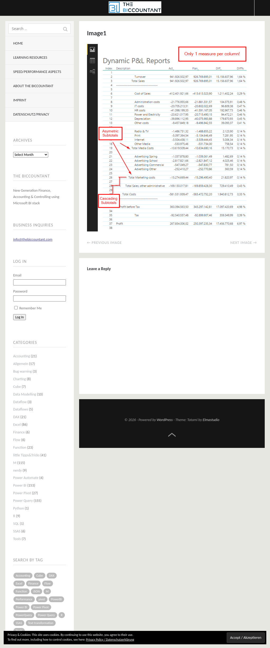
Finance (19, 432)
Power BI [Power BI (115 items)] (21, 607)
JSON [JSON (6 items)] (36, 591)
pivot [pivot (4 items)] (41, 599)
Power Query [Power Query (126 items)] (46, 615)
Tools (17, 539)
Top (172, 435)
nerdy (17, 470)
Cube (17, 386)
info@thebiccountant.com (32, 239)
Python (18, 508)
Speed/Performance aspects (37, 72)
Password (20, 291)
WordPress (165, 420)
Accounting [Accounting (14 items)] (23, 575)
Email (17, 275)
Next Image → (243, 242)
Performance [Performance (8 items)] (24, 599)
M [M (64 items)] (47, 591)
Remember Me (30, 308)
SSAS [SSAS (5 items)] (19, 623)
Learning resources (30, 57)
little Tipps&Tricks (26, 455)
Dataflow (20, 402)
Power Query (23, 500)
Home (18, 43)
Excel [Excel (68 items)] (19, 583)
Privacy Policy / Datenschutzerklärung (110, 639)
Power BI (19, 485)
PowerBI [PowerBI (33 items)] (56, 599)
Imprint (19, 100)
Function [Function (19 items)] (21, 591)
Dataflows (20, 409)
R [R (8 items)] (62, 615)
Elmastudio (211, 420)
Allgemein (20, 364)
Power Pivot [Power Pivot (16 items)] (41, 607)
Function (19, 447)
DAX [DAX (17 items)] (51, 575)
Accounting (21, 356)
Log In (19, 317)
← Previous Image (104, 242)
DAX (16, 417)
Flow (16, 440)
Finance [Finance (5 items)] (33, 583)
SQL (16, 523)
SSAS (16, 531)
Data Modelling (24, 394)
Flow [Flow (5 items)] (48, 583)
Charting (19, 379)
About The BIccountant (33, 86)
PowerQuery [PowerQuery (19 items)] (24, 615)
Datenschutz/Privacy (31, 114)
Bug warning (22, 371)
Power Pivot (22, 493)
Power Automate (25, 478)
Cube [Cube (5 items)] (39, 575)
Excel (17, 424)
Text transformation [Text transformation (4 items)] (41, 623)
